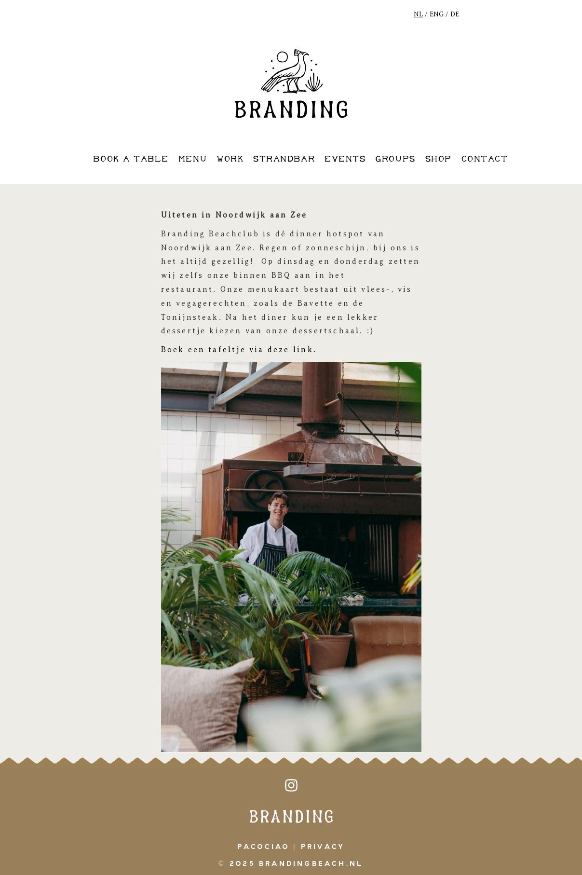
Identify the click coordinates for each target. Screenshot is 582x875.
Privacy (323, 847)
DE (454, 14)
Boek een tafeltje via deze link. (241, 349)
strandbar (284, 159)
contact (484, 159)
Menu (192, 159)
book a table (130, 159)
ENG (437, 14)
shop (438, 159)
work (230, 159)
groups (395, 159)
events (345, 159)
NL (418, 14)
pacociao (263, 847)
